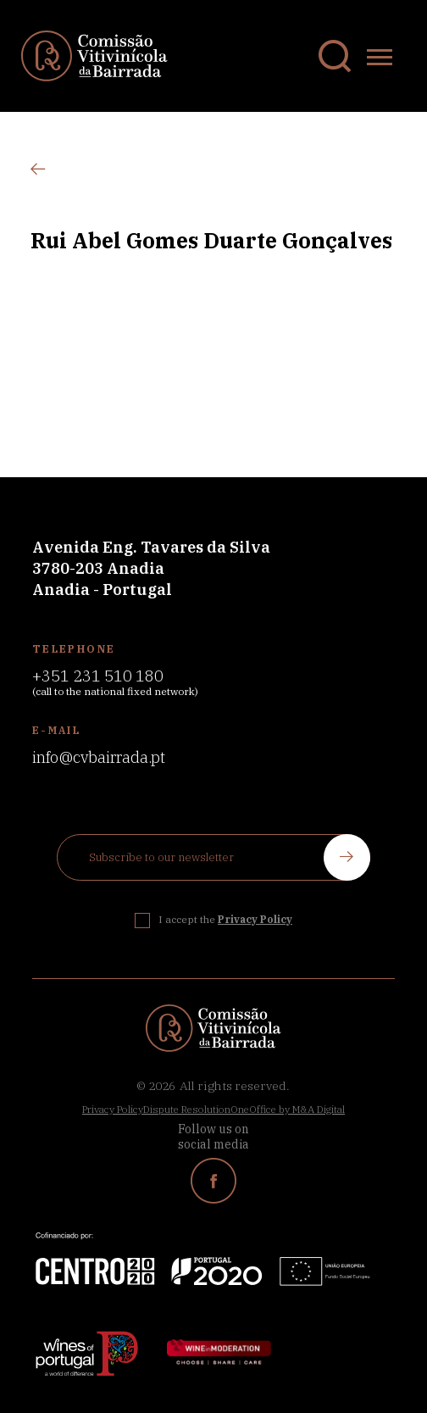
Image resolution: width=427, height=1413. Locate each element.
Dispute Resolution (186, 1109)
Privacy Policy (112, 1109)
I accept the (225, 919)
